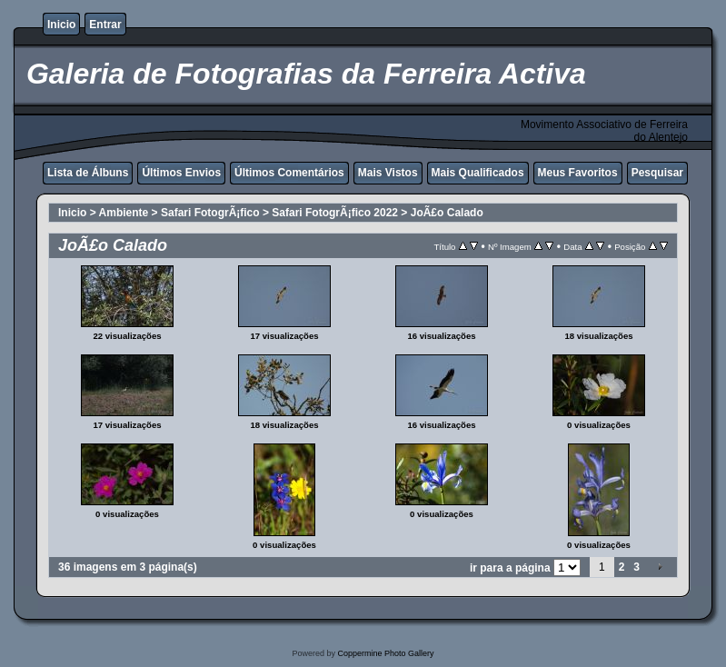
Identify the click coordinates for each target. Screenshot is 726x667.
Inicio (61, 24)
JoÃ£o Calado (447, 212)
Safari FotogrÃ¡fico (210, 212)
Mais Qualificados (478, 172)
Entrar (105, 24)
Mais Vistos (388, 172)
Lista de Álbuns (87, 172)
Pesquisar (657, 172)
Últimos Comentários (289, 172)
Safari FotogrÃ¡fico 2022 (335, 212)
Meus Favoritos (578, 172)
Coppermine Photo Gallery (385, 653)
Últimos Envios (181, 172)
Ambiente (124, 212)
